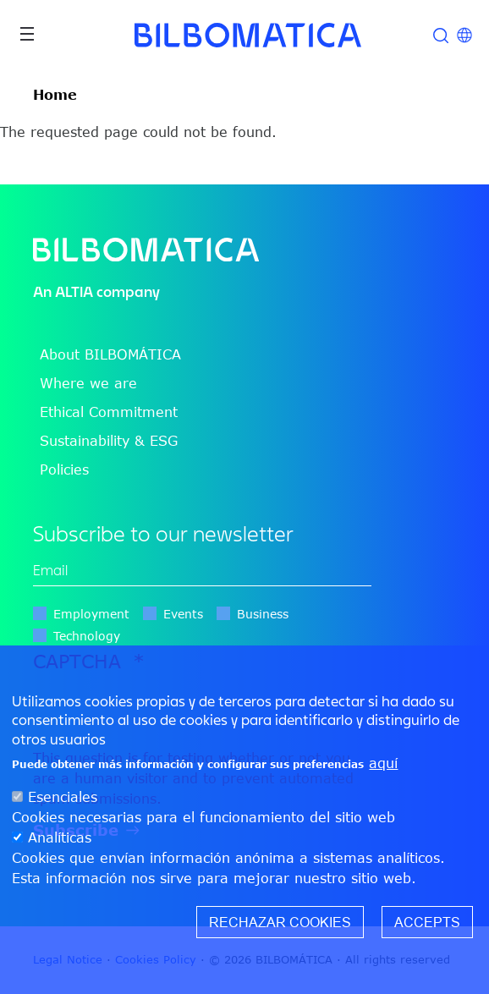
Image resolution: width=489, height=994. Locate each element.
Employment (91, 614)
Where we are (88, 383)
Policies (64, 469)
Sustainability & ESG (109, 440)
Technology (86, 636)
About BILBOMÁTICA (110, 354)
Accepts (427, 922)
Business (262, 614)
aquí (383, 763)
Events (183, 614)
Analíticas (59, 837)
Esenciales (62, 797)
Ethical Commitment (109, 412)
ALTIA (74, 291)
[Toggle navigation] (27, 34)
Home (55, 94)
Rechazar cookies (280, 922)
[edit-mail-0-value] (202, 570)
